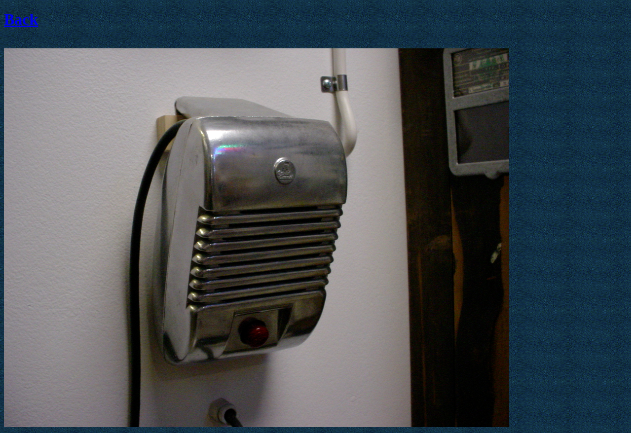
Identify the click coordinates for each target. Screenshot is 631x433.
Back (21, 19)
